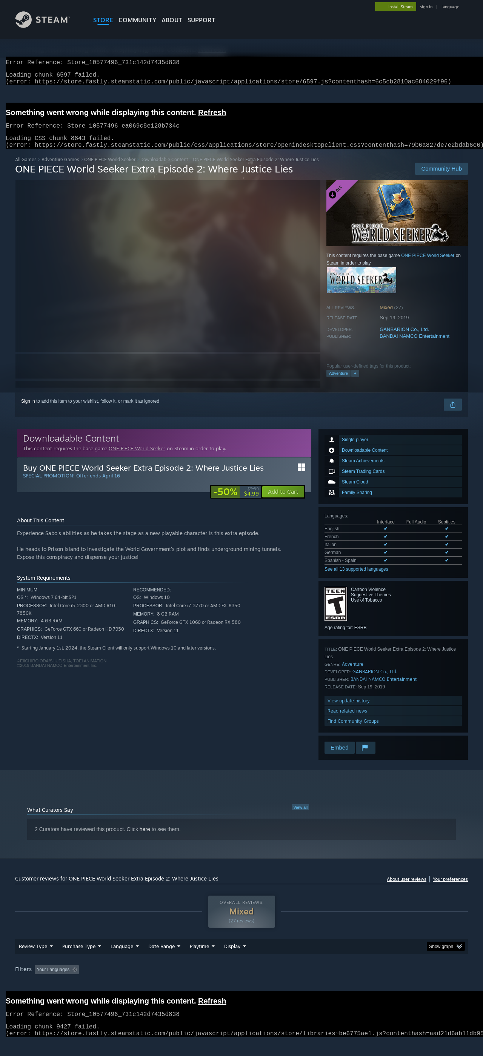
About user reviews (406, 888)
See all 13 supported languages (356, 578)
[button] (283, 501)
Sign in (28, 410)
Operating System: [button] (305, 984)
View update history (349, 710)
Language (122, 960)
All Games (26, 168)
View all (300, 816)
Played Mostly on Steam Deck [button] (242, 984)
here (145, 838)
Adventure (338, 382)
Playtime (199, 960)
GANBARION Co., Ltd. (404, 338)
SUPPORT (201, 20)
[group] (241, 984)
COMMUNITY (137, 20)
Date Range (161, 960)
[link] (236, 501)
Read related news (347, 720)
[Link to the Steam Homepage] (48, 26)
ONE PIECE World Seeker (109, 168)
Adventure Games (60, 168)
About (172, 20)
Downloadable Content (164, 168)
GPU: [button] (369, 984)
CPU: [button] (343, 984)
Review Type (33, 960)
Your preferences (450, 888)
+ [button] (355, 382)
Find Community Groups (353, 730)
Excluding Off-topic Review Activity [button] (129, 984)
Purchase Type (78, 960)
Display (232, 960)
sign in (426, 6)
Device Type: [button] (402, 984)
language (450, 6)
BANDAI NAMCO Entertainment (414, 345)
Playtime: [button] (187, 984)
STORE (103, 20)
